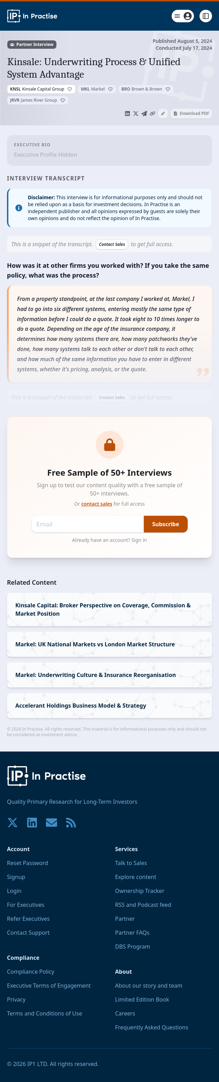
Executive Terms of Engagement (49, 985)
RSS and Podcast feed (143, 905)
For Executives (25, 905)
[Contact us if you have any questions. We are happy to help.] (51, 822)
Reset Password (27, 863)
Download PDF (191, 113)
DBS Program (132, 946)
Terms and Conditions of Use (44, 1013)
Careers (125, 1013)
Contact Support (28, 932)
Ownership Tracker (140, 891)
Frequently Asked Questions (151, 1027)
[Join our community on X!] (12, 822)
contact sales (96, 503)
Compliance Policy (30, 971)
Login (14, 891)
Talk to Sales (131, 863)
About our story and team (149, 985)
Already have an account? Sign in (109, 540)
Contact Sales (112, 244)
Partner (125, 919)
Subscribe (165, 524)
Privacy (16, 999)
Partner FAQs (132, 932)
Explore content (135, 877)
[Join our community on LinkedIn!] (32, 822)
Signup (16, 877)
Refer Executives (28, 919)
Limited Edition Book (142, 999)
